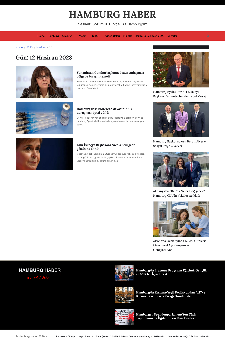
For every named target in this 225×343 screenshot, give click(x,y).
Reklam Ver (159, 336)
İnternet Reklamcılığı (178, 336)
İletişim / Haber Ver (200, 336)
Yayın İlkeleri (85, 336)
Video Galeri (112, 35)
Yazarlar (174, 35)
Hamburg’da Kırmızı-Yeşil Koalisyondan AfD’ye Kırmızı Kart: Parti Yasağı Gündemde (170, 294)
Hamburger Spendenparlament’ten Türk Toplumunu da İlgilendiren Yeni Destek (166, 316)
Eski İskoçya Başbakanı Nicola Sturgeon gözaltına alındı (106, 147)
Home (41, 35)
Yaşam (83, 35)
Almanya (68, 35)
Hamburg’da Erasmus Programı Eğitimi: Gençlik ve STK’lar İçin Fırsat (171, 272)
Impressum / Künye (65, 336)
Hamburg (53, 35)
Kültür (97, 35)
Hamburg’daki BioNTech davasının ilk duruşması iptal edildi (104, 110)
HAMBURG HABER (112, 14)
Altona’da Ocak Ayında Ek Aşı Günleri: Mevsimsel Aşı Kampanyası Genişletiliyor (179, 245)
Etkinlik (127, 35)
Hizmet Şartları (101, 336)
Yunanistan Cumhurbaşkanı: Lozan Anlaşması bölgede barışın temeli (110, 74)
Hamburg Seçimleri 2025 (149, 35)
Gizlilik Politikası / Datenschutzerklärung (131, 336)
